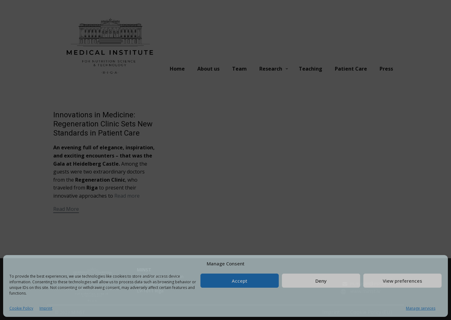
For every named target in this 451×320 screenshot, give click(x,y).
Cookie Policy (21, 308)
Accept (239, 281)
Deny (321, 281)
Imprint (45, 308)
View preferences (402, 281)
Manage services (420, 308)
